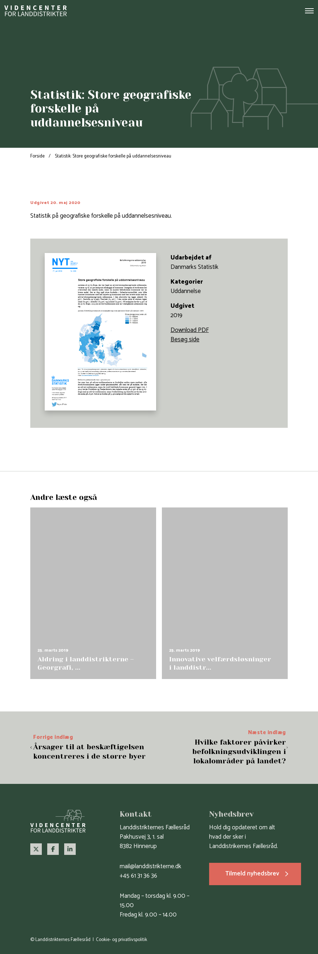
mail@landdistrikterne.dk (150, 866)
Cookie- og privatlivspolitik (121, 940)
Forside (37, 156)
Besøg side (185, 339)
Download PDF (190, 330)
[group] (93, 593)
